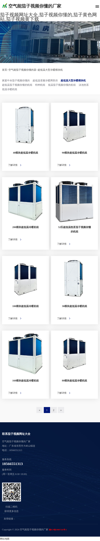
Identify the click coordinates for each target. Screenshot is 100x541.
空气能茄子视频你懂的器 (22, 69)
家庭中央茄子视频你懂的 (16, 80)
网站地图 (4, 539)
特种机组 (40, 85)
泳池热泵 (84, 85)
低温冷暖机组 (9, 89)
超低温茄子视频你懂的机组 (17, 85)
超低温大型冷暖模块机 (50, 69)
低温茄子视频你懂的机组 (62, 85)
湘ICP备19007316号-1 (58, 530)
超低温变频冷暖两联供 (45, 80)
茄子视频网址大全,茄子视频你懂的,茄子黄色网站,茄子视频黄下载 (48, 17)
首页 (4, 69)
